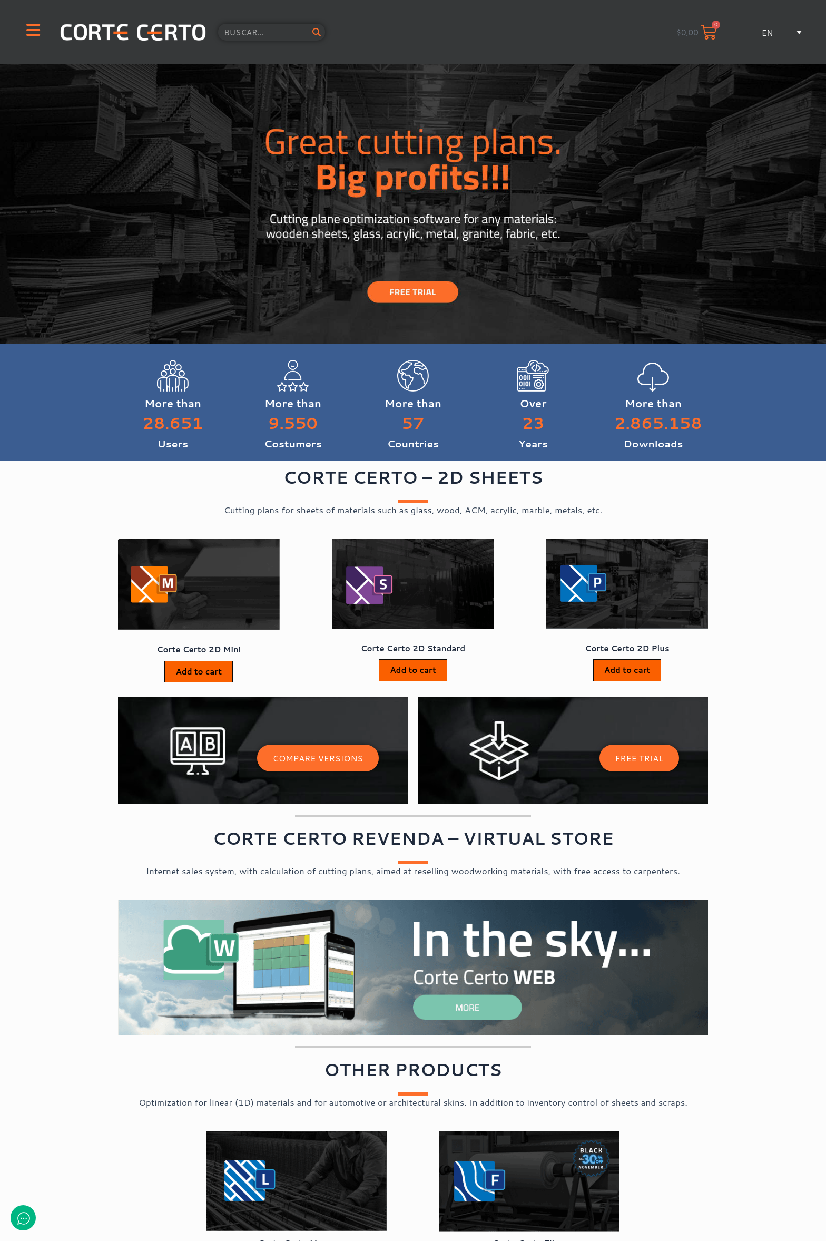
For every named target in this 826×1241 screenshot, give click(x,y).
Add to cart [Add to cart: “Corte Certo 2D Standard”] (413, 670)
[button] (773, 32)
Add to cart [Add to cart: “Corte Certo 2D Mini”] (198, 671)
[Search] (316, 32)
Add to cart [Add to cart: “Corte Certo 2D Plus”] (627, 670)
